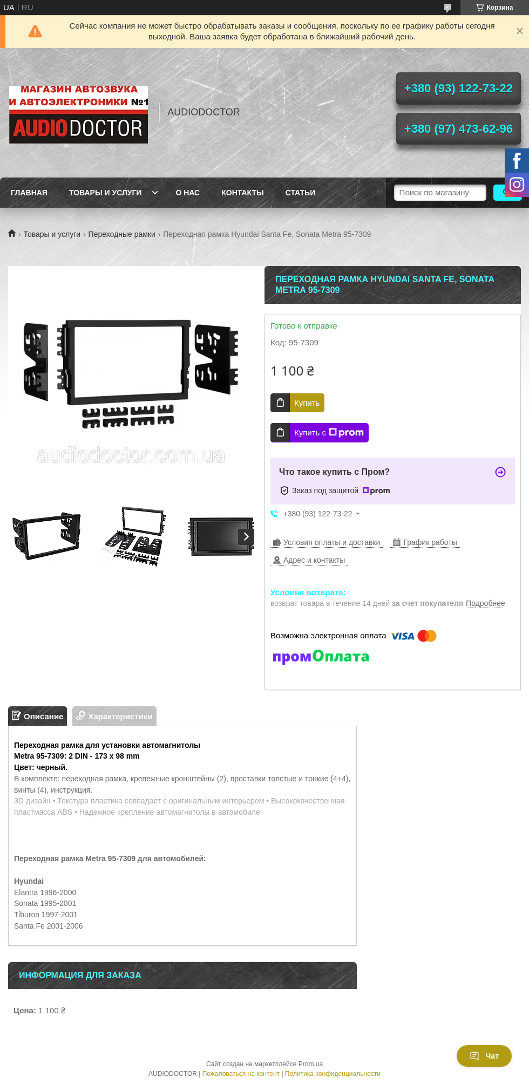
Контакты (242, 192)
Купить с (329, 433)
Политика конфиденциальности (333, 1074)
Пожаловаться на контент (241, 1074)
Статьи (301, 192)
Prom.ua (311, 1064)
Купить (307, 402)
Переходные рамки (122, 234)
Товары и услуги (105, 192)
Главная (29, 192)
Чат (484, 1056)
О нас (187, 192)
